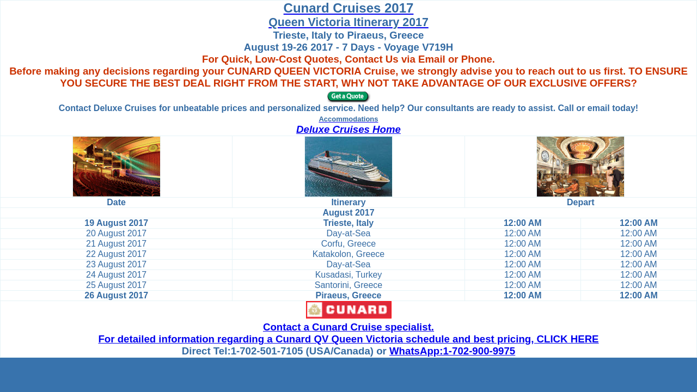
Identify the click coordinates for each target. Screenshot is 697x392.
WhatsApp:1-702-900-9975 (452, 351)
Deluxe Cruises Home (348, 129)
